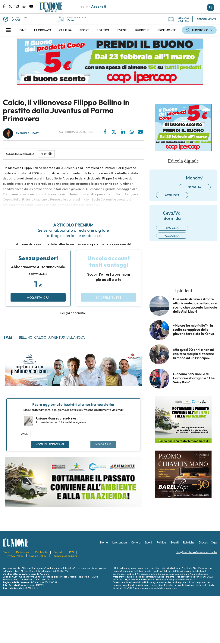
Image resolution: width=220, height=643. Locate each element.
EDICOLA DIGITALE (178, 19)
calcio (40, 337)
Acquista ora (38, 297)
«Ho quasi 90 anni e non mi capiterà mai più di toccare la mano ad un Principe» (193, 354)
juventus (56, 337)
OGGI (16, 20)
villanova (75, 337)
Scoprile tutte (108, 297)
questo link (171, 588)
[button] (8, 30)
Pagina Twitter (12, 6)
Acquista (172, 195)
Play (44, 154)
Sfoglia (194, 187)
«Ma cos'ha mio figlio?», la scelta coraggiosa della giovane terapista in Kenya (193, 329)
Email (24, 433)
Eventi (71, 20)
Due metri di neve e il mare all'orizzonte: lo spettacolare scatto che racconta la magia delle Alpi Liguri (195, 305)
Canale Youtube (31, 6)
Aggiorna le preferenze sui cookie (196, 552)
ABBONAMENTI (206, 19)
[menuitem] (22, 30)
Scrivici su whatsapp (26, 6)
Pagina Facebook (6, 6)
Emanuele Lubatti (27, 133)
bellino (26, 337)
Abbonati (98, 6)
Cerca (210, 7)
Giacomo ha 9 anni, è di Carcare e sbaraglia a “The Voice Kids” (194, 378)
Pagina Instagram (19, 6)
